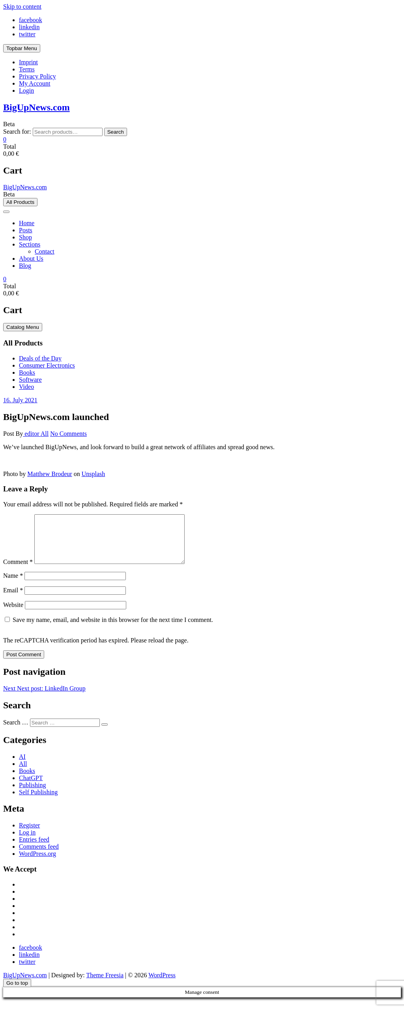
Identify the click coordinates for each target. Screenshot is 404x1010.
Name (13, 585)
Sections (29, 244)
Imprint (28, 62)
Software (30, 379)
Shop (25, 237)
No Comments (68, 433)
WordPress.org (37, 863)
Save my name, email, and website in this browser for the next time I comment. (113, 629)
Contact (44, 251)
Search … (15, 731)
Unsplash (93, 473)
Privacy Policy (37, 76)
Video (26, 386)
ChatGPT (31, 787)
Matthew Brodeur (49, 473)
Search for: (17, 131)
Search (115, 132)
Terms (27, 69)
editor (31, 433)
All (45, 433)
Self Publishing (38, 801)
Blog (25, 265)
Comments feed (39, 856)
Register (29, 834)
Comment (18, 571)
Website (13, 614)
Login (26, 90)
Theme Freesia (104, 984)
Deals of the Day (40, 358)
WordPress (162, 984)
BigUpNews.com (36, 107)
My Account (34, 83)
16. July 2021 (20, 400)
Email (13, 599)
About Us (31, 258)
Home (26, 223)
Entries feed (34, 849)
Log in (27, 841)
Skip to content (22, 6)
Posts (25, 230)
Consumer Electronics (47, 365)
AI (22, 766)
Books (27, 372)
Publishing (32, 794)
